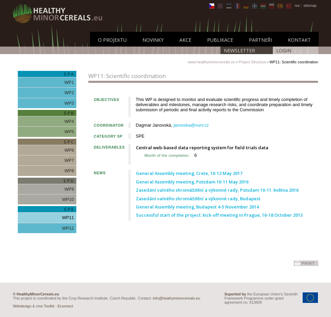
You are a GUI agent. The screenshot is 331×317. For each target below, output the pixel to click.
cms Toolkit (45, 306)
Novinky (153, 40)
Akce (185, 40)
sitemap (309, 5)
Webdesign (22, 306)
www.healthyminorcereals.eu (211, 62)
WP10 (68, 199)
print (308, 263)
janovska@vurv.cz (191, 125)
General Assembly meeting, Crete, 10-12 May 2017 (189, 173)
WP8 (69, 170)
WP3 (69, 103)
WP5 (69, 131)
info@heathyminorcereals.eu (176, 298)
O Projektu (112, 40)
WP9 (69, 189)
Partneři (260, 40)
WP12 (68, 228)
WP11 (68, 217)
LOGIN (283, 50)
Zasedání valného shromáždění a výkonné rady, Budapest (198, 198)
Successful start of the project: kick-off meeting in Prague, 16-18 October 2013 (219, 215)
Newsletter (239, 50)
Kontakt (299, 40)
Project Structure (252, 62)
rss (297, 5)
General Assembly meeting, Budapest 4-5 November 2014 (197, 207)
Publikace (220, 40)
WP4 (69, 121)
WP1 (69, 82)
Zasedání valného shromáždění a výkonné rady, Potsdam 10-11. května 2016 (217, 190)
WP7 (69, 160)
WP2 (69, 92)
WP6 (69, 150)
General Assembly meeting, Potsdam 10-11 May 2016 (192, 182)
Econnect (65, 306)
